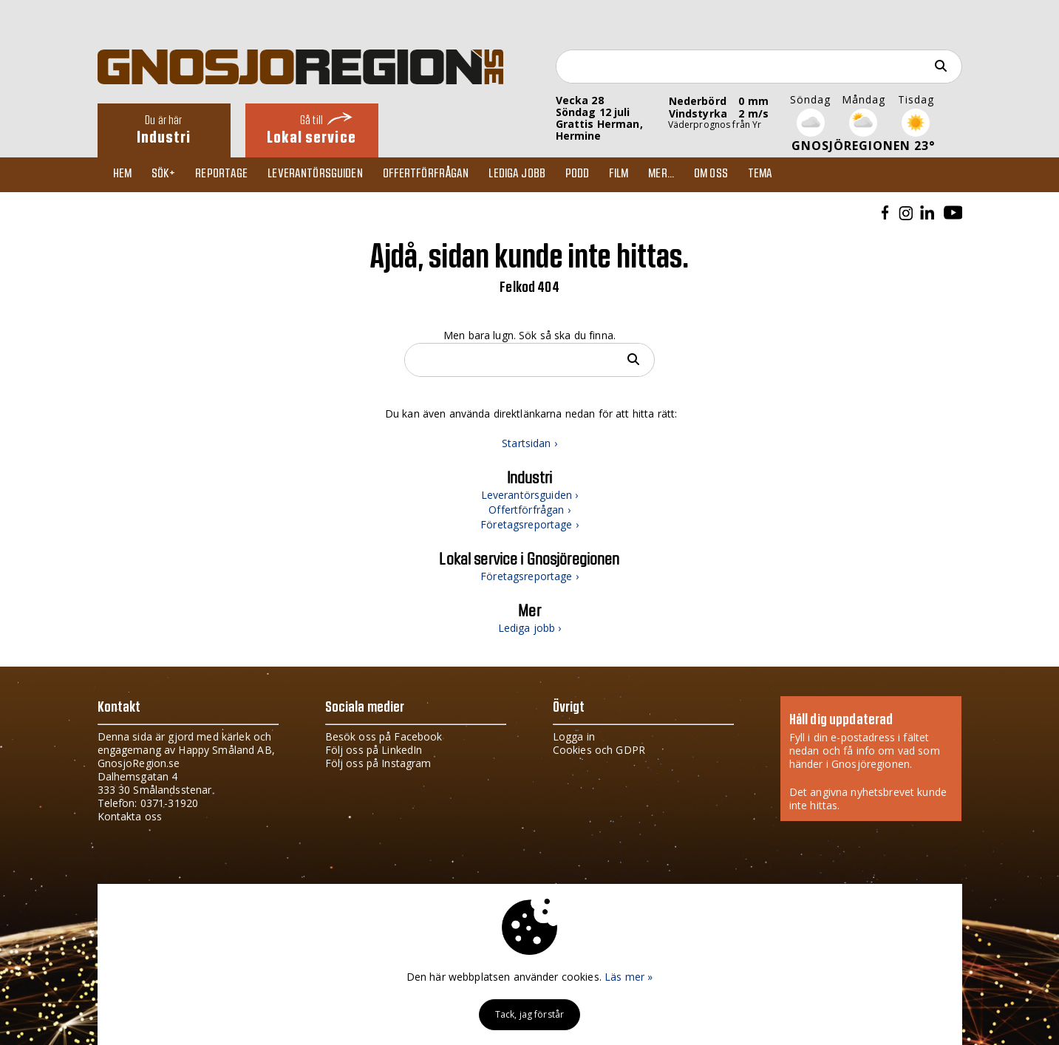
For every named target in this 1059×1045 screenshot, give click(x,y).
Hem (125, 175)
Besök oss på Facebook (384, 736)
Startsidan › (529, 445)
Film (634, 175)
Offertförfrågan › (529, 511)
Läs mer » (629, 977)
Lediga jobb (528, 175)
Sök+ (168, 175)
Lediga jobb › (530, 629)
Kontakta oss (130, 816)
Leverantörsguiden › (530, 496)
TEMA (780, 175)
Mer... (678, 175)
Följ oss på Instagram (378, 763)
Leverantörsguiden (323, 175)
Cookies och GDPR (599, 750)
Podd (591, 175)
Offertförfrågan (435, 175)
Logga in (574, 736)
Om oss (729, 175)
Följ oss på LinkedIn (374, 750)
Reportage (228, 175)
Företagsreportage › (529, 526)
